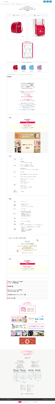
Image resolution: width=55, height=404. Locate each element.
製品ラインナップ (24, 385)
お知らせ (22, 393)
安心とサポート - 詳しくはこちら (28, 252)
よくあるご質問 (26, 393)
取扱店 (50, 1)
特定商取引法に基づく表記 (10, 399)
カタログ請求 (47, 1)
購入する (27, 122)
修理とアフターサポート (31, 385)
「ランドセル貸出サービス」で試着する (27, 127)
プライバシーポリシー (3, 399)
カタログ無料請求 (24, 389)
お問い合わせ (31, 393)
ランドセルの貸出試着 (31, 386)
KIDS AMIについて (24, 386)
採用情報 (29, 389)
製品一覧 (44, 1)
